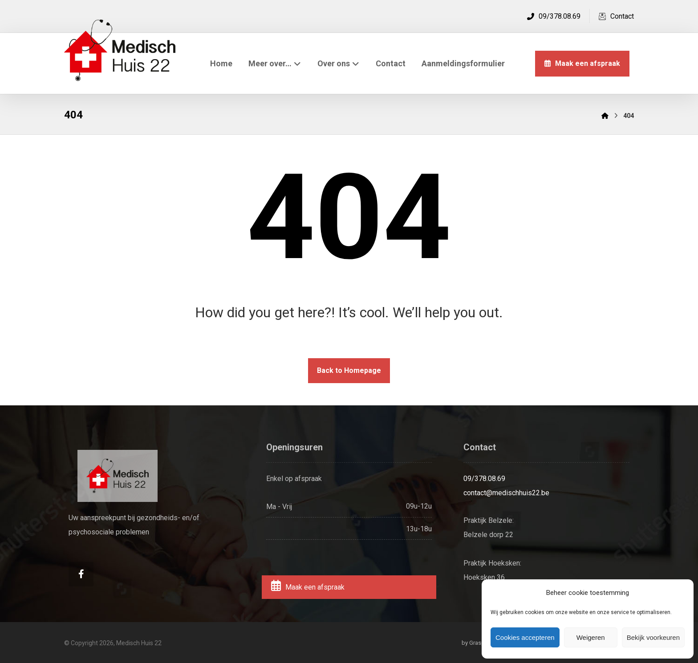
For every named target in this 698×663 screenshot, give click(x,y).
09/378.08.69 (484, 478)
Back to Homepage (349, 370)
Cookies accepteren (525, 637)
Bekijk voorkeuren (653, 637)
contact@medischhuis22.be (506, 493)
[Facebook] (81, 574)
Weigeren (590, 637)
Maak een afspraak (308, 587)
